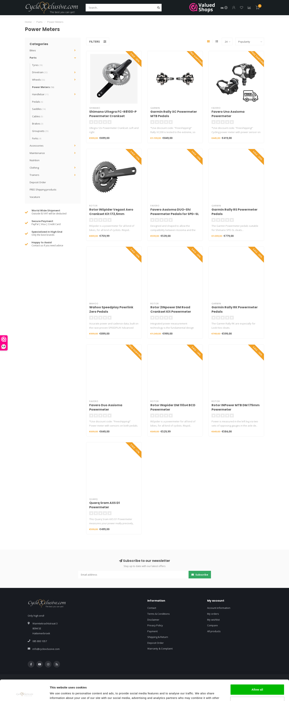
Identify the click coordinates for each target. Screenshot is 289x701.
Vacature (35, 197)
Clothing (34, 167)
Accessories (36, 145)
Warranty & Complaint (160, 648)
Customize (257, 682)
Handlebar (40, 94)
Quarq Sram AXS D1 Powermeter (104, 505)
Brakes (37, 123)
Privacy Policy (155, 625)
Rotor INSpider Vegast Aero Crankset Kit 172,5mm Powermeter (111, 213)
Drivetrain (39, 72)
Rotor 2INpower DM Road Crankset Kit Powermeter (170, 309)
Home (28, 22)
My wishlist (213, 619)
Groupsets (40, 131)
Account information (218, 608)
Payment (152, 631)
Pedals (37, 101)
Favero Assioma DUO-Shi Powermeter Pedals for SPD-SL (174, 211)
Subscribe (199, 574)
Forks (36, 138)
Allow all (257, 670)
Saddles (39, 109)
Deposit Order (38, 182)
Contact (151, 608)
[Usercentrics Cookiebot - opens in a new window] (24, 693)
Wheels (38, 79)
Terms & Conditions (158, 613)
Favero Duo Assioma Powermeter (105, 407)
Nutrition (34, 160)
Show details (58, 693)
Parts (33, 57)
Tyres (37, 65)
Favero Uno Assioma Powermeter (228, 113)
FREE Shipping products (43, 189)
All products (214, 631)
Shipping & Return (157, 637)
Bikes (33, 50)
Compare (212, 625)
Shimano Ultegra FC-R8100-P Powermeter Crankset (113, 113)
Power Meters (43, 87)
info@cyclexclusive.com (46, 649)
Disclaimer (153, 619)
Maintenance (37, 153)
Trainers (34, 175)
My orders (213, 613)
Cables (37, 116)
